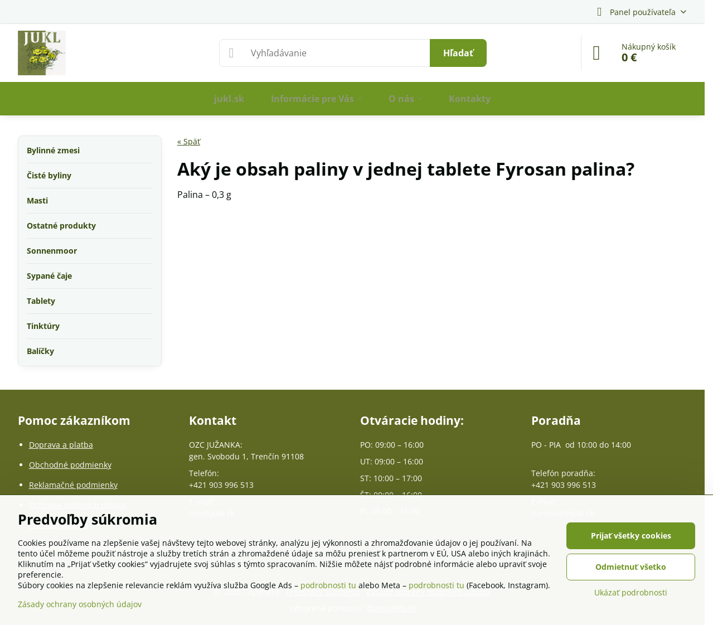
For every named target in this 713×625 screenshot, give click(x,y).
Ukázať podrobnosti (630, 592)
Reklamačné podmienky (73, 484)
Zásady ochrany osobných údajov (80, 604)
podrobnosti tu (328, 585)
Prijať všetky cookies (631, 535)
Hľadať (458, 53)
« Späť (188, 141)
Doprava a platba (61, 444)
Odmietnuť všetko (630, 566)
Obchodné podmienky (70, 464)
